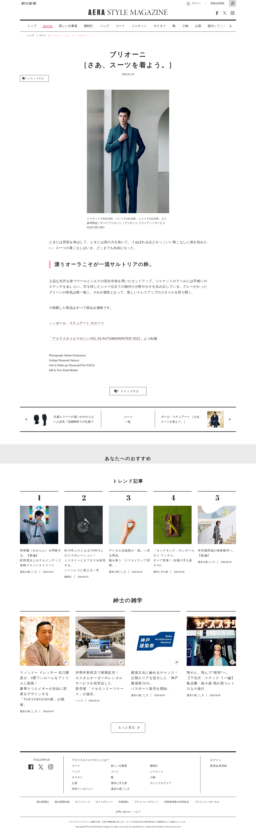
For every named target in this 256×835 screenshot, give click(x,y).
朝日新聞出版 (62, 801)
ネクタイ (160, 26)
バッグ (104, 26)
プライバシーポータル (207, 801)
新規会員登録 (217, 3)
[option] (28, 26)
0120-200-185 (95, 227)
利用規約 (123, 801)
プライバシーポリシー (146, 801)
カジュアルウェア (160, 783)
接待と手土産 (119, 783)
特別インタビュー (82, 788)
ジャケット (139, 26)
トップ (31, 26)
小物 (185, 26)
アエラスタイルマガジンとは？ (90, 760)
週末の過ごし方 (120, 788)
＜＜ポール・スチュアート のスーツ (76, 323)
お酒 (198, 26)
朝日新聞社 (43, 801)
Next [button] (222, 26)
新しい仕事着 (68, 26)
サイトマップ (82, 801)
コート (120, 26)
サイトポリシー (104, 801)
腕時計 (88, 26)
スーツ (47, 26)
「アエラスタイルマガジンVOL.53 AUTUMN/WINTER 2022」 (96, 338)
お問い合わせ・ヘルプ (128, 811)
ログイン (196, 3)
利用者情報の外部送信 (176, 801)
